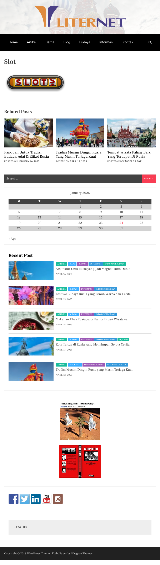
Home (13, 42)
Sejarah (123, 339)
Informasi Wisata (116, 364)
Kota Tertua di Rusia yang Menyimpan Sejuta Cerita (92, 345)
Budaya (84, 42)
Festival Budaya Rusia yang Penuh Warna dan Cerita (93, 294)
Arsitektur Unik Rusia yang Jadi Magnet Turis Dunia (93, 269)
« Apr (12, 239)
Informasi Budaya (114, 264)
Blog (66, 42)
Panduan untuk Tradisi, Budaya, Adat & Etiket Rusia (26, 155)
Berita (50, 42)
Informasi (106, 42)
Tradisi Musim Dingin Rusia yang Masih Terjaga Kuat (78, 155)
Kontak (128, 42)
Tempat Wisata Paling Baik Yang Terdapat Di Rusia (128, 155)
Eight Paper (60, 553)
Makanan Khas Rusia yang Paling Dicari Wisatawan (92, 319)
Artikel (31, 42)
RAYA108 (20, 527)
